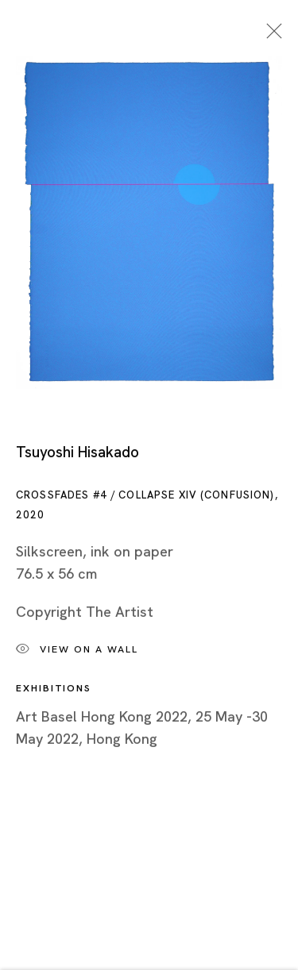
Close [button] (270, 36)
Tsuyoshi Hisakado (77, 454)
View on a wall (77, 652)
